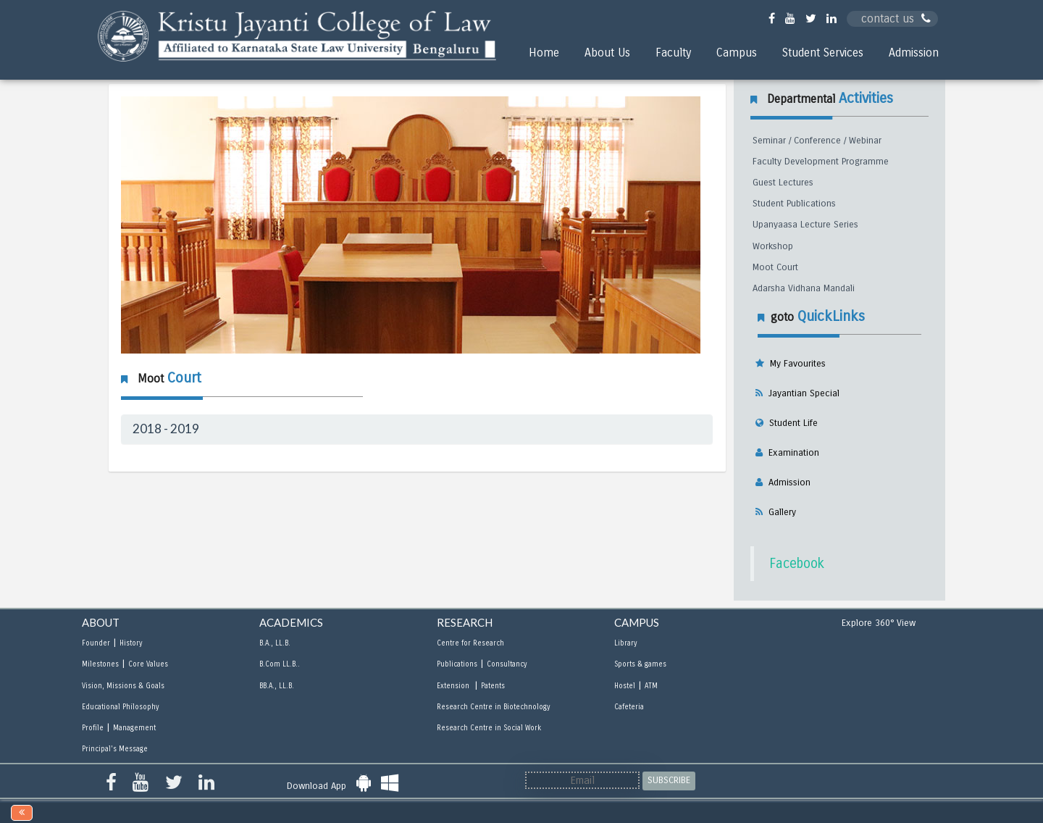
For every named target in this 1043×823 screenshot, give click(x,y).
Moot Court (775, 267)
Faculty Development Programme (821, 161)
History (131, 643)
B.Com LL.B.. (279, 664)
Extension (454, 686)
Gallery (779, 512)
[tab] (417, 429)
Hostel (624, 686)
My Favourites (795, 363)
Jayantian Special (801, 393)
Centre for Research (470, 643)
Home (544, 52)
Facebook (796, 564)
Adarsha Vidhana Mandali (804, 288)
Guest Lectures (783, 182)
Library (625, 643)
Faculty (673, 52)
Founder (96, 643)
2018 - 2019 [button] (166, 428)
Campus (736, 52)
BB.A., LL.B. (276, 686)
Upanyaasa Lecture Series (805, 224)
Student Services (822, 52)
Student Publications (794, 203)
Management (134, 728)
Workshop (773, 246)
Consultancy (507, 664)
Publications (457, 664)
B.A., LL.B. (274, 643)
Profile (93, 728)
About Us (607, 52)
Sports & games (640, 664)
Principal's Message (115, 749)
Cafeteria (629, 707)
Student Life (790, 423)
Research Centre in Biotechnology (493, 707)
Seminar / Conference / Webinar (817, 140)
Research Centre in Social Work (489, 728)
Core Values (148, 664)
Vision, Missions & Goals (123, 686)
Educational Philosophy (120, 707)
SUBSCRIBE (669, 780)
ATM (651, 686)
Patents (493, 686)
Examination (791, 453)
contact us (896, 18)
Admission (914, 52)
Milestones (100, 664)
